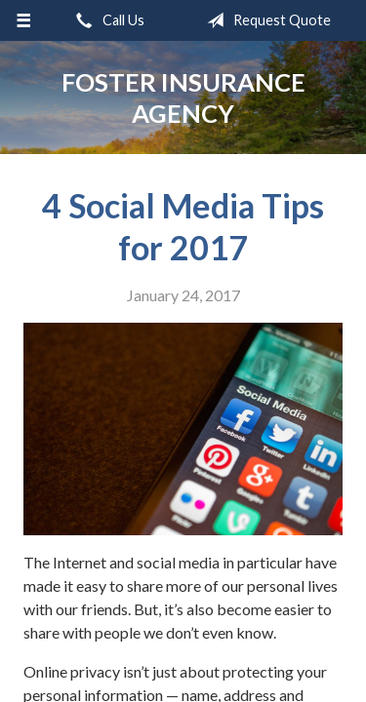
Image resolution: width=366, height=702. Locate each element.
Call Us (106, 20)
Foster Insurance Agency (183, 97)
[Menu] (24, 20)
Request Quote (265, 20)
